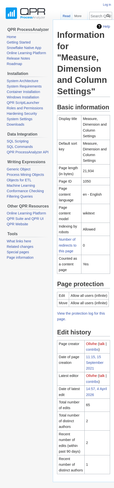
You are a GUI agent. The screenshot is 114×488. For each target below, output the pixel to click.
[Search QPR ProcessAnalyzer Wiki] (100, 16)
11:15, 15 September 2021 (95, 362)
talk (102, 344)
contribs (92, 349)
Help (106, 26)
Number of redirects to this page (67, 245)
